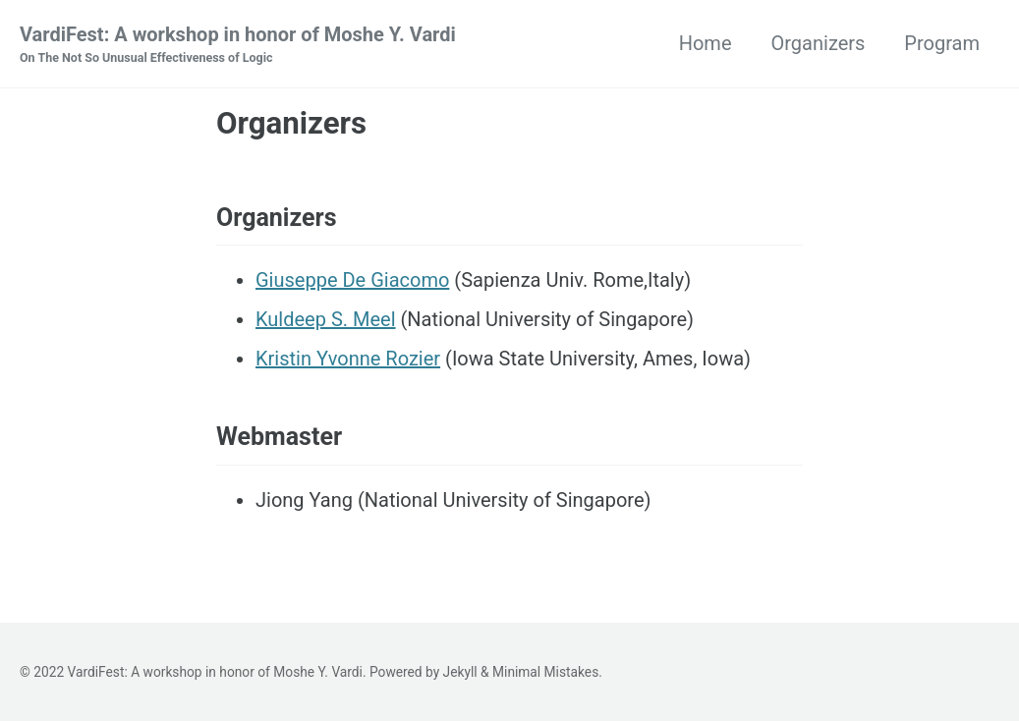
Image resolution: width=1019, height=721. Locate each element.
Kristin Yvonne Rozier (347, 358)
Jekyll (460, 672)
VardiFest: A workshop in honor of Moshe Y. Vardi (238, 45)
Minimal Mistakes (545, 672)
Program (942, 43)
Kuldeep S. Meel (325, 319)
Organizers (818, 43)
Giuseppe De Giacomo (352, 280)
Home (705, 43)
